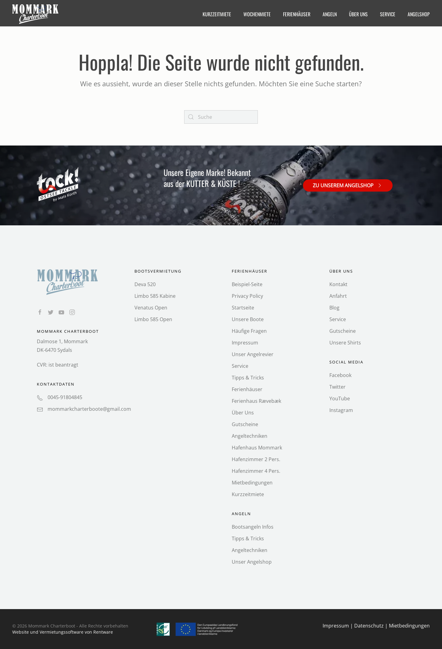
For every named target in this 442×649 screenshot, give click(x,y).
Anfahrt (338, 296)
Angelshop (419, 14)
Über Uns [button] (358, 14)
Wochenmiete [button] (257, 14)
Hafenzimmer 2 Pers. (256, 459)
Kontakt (338, 284)
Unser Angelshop (252, 561)
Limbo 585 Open (153, 319)
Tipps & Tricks (248, 377)
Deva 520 (145, 284)
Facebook (340, 375)
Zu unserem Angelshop (348, 185)
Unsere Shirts (345, 342)
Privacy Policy (247, 296)
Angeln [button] (330, 14)
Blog (334, 307)
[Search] (221, 117)
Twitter (337, 386)
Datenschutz (369, 625)
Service (240, 366)
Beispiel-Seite (247, 284)
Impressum (245, 342)
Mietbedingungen (252, 482)
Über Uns (243, 412)
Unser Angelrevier (252, 354)
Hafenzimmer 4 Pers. (256, 471)
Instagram (341, 410)
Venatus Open (150, 307)
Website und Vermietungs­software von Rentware (62, 632)
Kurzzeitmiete (248, 494)
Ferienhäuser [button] (296, 14)
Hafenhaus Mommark (257, 447)
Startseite (243, 307)
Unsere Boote (248, 319)
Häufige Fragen (249, 331)
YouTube (339, 398)
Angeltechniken (249, 436)
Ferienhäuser (247, 389)
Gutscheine (245, 424)
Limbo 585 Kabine (155, 296)
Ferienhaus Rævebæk (256, 401)
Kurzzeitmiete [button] (217, 14)
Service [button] (387, 14)
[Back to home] (36, 14)
